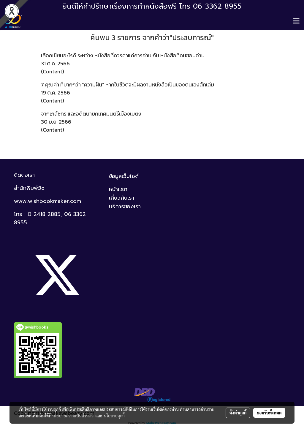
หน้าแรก (118, 189)
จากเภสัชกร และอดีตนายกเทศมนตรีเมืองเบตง (91, 114)
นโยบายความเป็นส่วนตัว (73, 415)
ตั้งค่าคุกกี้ (237, 412)
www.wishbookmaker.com (47, 201)
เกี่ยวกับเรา (121, 198)
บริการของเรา (125, 206)
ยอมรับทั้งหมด (269, 412)
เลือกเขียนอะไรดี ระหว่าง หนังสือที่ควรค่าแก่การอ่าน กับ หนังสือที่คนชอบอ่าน (123, 55)
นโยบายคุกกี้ (114, 415)
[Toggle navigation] (296, 21)
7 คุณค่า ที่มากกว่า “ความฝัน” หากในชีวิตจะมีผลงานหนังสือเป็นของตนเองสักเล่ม (127, 85)
